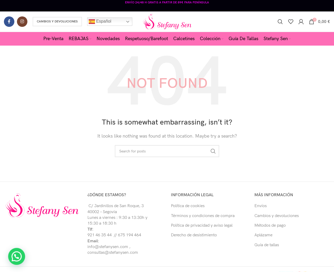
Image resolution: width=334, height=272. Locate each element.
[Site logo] (167, 20)
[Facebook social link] (9, 21)
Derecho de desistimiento (194, 234)
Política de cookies (188, 205)
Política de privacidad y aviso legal (201, 224)
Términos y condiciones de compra (203, 215)
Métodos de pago (270, 224)
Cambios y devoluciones (276, 215)
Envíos (260, 205)
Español (100, 21)
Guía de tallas (266, 244)
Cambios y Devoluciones (57, 21)
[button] (11, 258)
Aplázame (263, 234)
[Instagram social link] (22, 21)
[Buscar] (280, 21)
